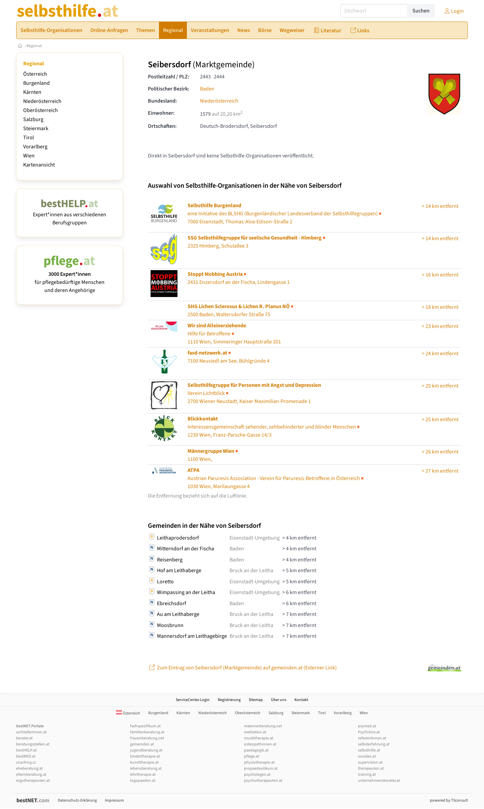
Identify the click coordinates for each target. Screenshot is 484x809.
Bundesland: (162, 101)
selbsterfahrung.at (374, 744)
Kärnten (32, 92)
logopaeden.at (142, 780)
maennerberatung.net (263, 726)
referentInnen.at (372, 738)
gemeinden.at (142, 744)
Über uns (278, 700)
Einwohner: (161, 113)
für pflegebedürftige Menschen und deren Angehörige (70, 278)
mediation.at (255, 732)
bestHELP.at (26, 750)
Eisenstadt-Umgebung (255, 538)
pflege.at (251, 756)
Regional (34, 46)
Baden (207, 89)
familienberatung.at (147, 732)
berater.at (24, 738)
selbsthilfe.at (369, 750)
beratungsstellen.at (32, 744)
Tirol (28, 137)
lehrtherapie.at (143, 774)
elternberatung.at (31, 774)
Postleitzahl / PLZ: (168, 76)
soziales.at (367, 756)
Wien (29, 155)
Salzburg (33, 119)
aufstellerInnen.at (31, 732)
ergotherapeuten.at (33, 780)
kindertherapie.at (145, 756)
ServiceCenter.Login (193, 700)
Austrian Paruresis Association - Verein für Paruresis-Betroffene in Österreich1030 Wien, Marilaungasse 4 (276, 478)
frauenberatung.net (147, 738)
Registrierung (229, 700)
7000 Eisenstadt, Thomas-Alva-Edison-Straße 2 (285, 213)
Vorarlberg (35, 146)
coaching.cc (26, 762)
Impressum (114, 800)
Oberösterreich (40, 110)
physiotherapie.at (259, 762)
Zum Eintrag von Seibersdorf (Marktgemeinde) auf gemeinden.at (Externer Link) (242, 667)
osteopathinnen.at (260, 744)
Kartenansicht (39, 165)
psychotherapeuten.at (263, 780)
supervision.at (370, 762)
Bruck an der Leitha (251, 570)
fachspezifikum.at (145, 726)
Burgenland (36, 83)
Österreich (35, 74)
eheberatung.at (29, 768)
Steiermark (35, 128)
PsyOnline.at (369, 732)
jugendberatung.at (146, 750)
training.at (367, 774)
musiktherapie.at (258, 738)
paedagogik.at (256, 750)
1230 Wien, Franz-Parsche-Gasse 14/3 (274, 427)
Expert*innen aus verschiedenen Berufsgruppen (69, 214)
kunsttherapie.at (144, 762)
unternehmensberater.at (379, 780)
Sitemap (256, 700)
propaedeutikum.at (261, 768)
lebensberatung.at (146, 768)
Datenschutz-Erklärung (77, 800)
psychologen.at (257, 774)
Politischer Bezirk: (168, 89)
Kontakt (301, 700)
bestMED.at (25, 756)
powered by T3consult (449, 800)
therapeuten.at (371, 768)
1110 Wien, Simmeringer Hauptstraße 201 (234, 333)
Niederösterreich (42, 101)
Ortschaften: (162, 126)
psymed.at (367, 726)
